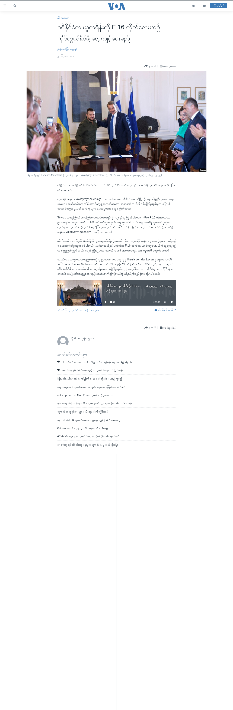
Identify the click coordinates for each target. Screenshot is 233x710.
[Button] (150, 66)
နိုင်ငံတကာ (63, 17)
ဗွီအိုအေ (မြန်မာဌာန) (67, 48)
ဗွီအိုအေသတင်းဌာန (118, 290)
